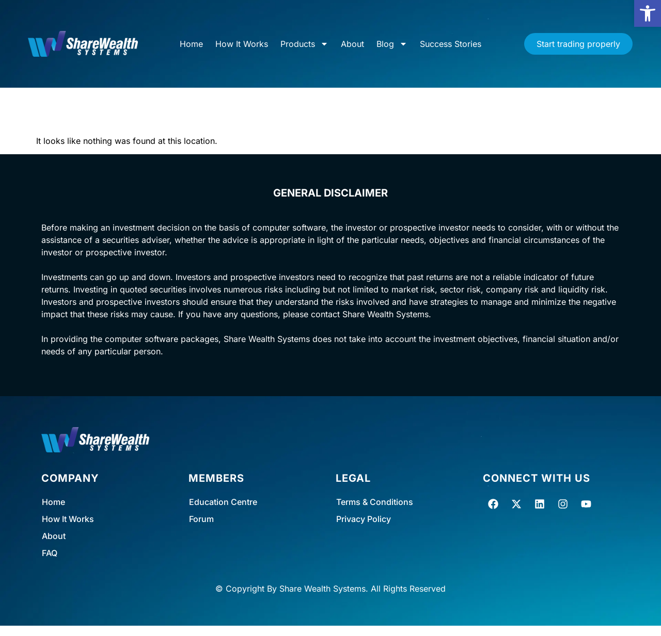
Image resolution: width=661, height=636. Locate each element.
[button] (647, 13)
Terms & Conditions (374, 502)
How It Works (241, 44)
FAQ (49, 553)
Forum (201, 519)
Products (304, 44)
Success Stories (450, 44)
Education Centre (223, 502)
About (352, 44)
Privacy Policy (363, 519)
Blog (391, 44)
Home (191, 44)
